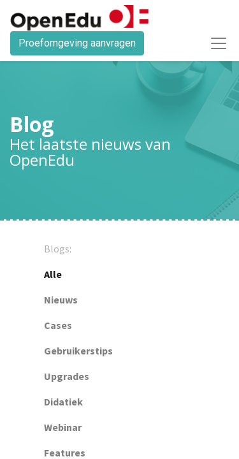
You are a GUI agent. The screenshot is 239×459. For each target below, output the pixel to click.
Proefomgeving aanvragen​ (77, 43)
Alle (53, 274)
